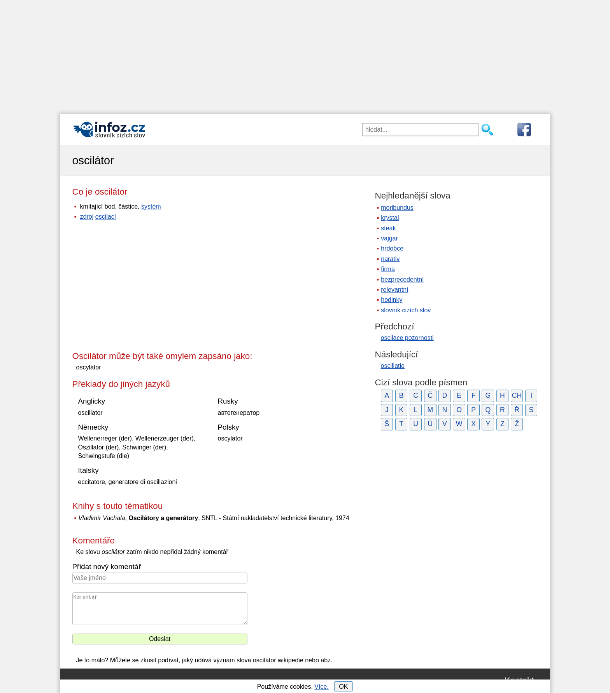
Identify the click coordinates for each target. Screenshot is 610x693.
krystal (390, 217)
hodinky (391, 299)
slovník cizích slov (406, 310)
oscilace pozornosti (407, 337)
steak (388, 228)
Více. (321, 686)
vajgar (389, 238)
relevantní (394, 289)
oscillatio (393, 365)
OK (343, 686)
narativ (390, 259)
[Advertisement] (305, 54)
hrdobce (392, 248)
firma (388, 269)
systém (151, 206)
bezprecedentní (402, 279)
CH (517, 395)
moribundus (397, 207)
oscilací (105, 216)
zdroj (87, 216)
